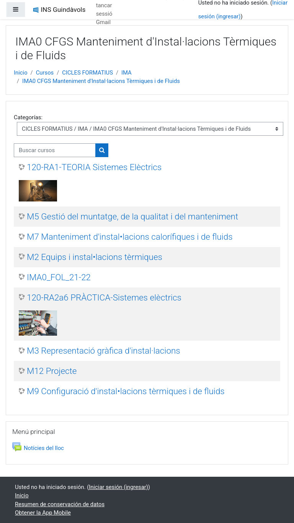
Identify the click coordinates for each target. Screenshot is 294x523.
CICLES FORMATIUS (87, 72)
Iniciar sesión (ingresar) (118, 487)
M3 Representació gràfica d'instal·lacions (103, 351)
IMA (126, 72)
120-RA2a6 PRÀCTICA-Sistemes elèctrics (104, 297)
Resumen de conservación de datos (60, 504)
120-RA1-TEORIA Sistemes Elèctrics (94, 167)
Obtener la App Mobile (43, 512)
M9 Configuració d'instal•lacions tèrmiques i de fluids (126, 391)
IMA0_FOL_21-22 (59, 277)
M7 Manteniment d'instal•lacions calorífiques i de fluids (130, 237)
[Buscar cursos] (55, 150)
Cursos (45, 72)
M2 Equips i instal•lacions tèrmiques (94, 257)
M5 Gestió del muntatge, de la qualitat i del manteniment (132, 216)
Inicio (21, 72)
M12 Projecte (52, 371)
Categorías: (28, 117)
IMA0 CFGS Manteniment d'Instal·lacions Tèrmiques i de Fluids (101, 81)
